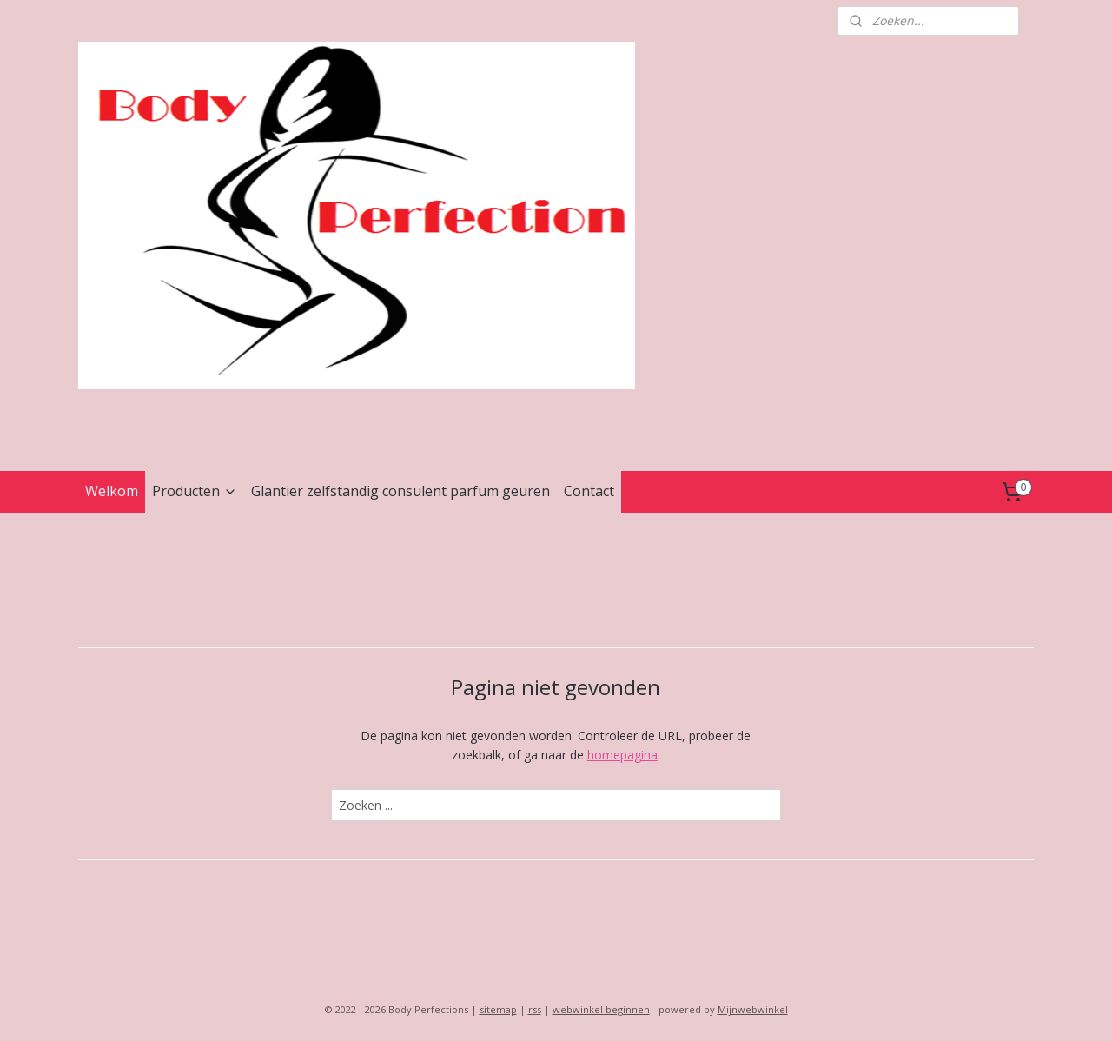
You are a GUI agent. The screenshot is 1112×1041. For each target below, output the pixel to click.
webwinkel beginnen (601, 1009)
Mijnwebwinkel (753, 1009)
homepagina (622, 754)
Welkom (111, 491)
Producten (194, 491)
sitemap (498, 1009)
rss (534, 1009)
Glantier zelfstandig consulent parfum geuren (400, 491)
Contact (589, 491)
